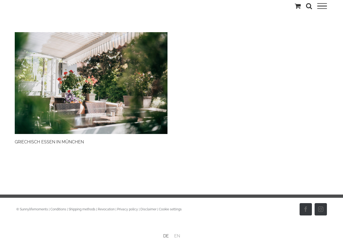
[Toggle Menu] (322, 6)
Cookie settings (170, 209)
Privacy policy (127, 209)
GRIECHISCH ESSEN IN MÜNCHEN (49, 141)
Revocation (106, 209)
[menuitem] (166, 236)
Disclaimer (148, 209)
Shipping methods (82, 209)
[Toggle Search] (309, 6)
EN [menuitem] (177, 235)
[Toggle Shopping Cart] (298, 6)
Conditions (58, 209)
